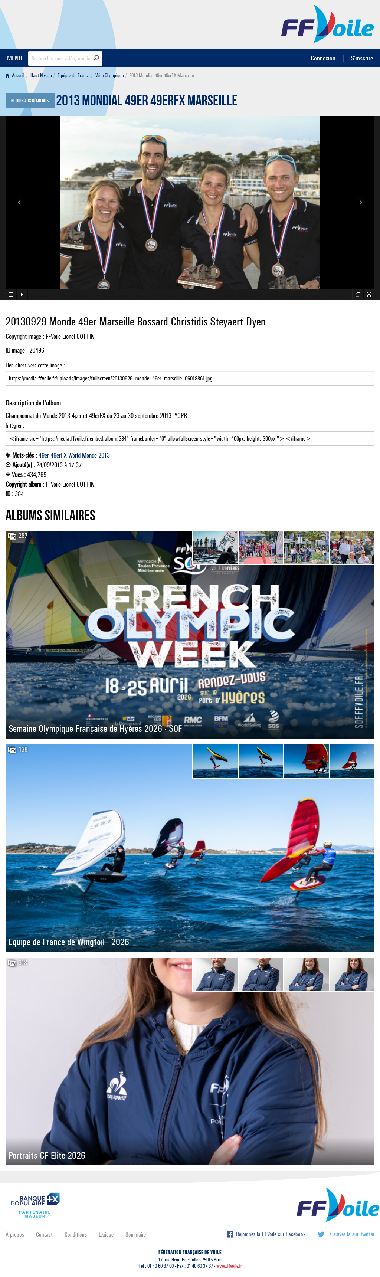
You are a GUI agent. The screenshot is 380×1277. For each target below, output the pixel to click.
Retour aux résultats (30, 101)
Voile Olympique (109, 75)
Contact (44, 1234)
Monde (89, 455)
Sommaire (135, 1234)
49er (44, 455)
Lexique (106, 1234)
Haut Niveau (41, 75)
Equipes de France (73, 75)
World (74, 455)
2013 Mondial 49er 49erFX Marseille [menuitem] (161, 75)
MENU (14, 58)
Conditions (76, 1234)
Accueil (15, 75)
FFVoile (327, 23)
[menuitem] (16, 75)
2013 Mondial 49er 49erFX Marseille (147, 102)
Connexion (323, 58)
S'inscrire (362, 58)
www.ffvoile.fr (229, 1266)
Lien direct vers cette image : (190, 374)
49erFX (58, 455)
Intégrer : (190, 434)
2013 (104, 455)
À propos (15, 1234)
